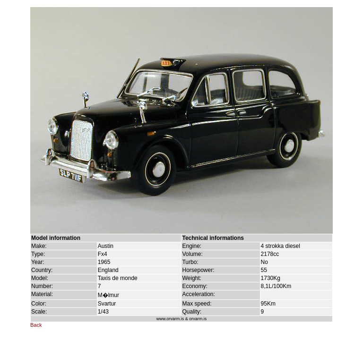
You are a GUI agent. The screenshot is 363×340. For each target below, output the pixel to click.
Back (36, 325)
